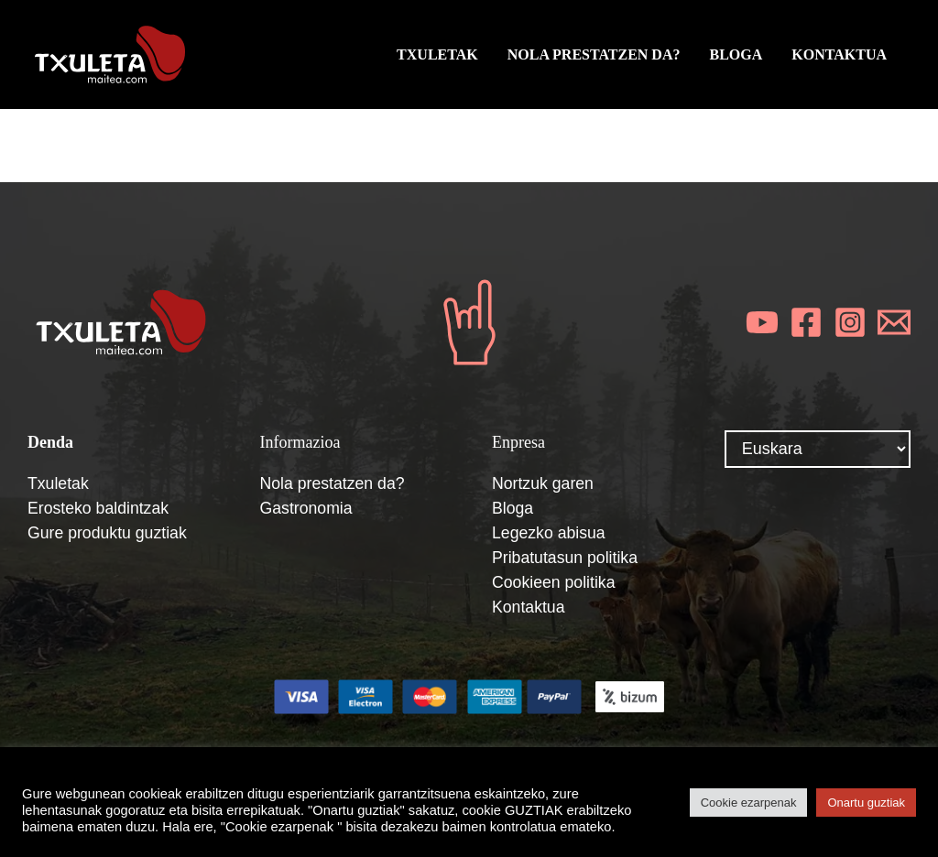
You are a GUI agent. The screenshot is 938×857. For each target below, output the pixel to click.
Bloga (513, 508)
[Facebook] (806, 322)
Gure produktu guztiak (108, 533)
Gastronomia (307, 508)
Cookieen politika (554, 582)
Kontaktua (529, 607)
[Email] (894, 322)
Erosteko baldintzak (99, 508)
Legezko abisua (549, 533)
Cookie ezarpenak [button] (749, 802)
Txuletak (58, 483)
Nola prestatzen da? (334, 483)
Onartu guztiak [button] (866, 802)
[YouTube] (762, 322)
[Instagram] (850, 322)
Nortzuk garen (543, 483)
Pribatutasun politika (566, 557)
